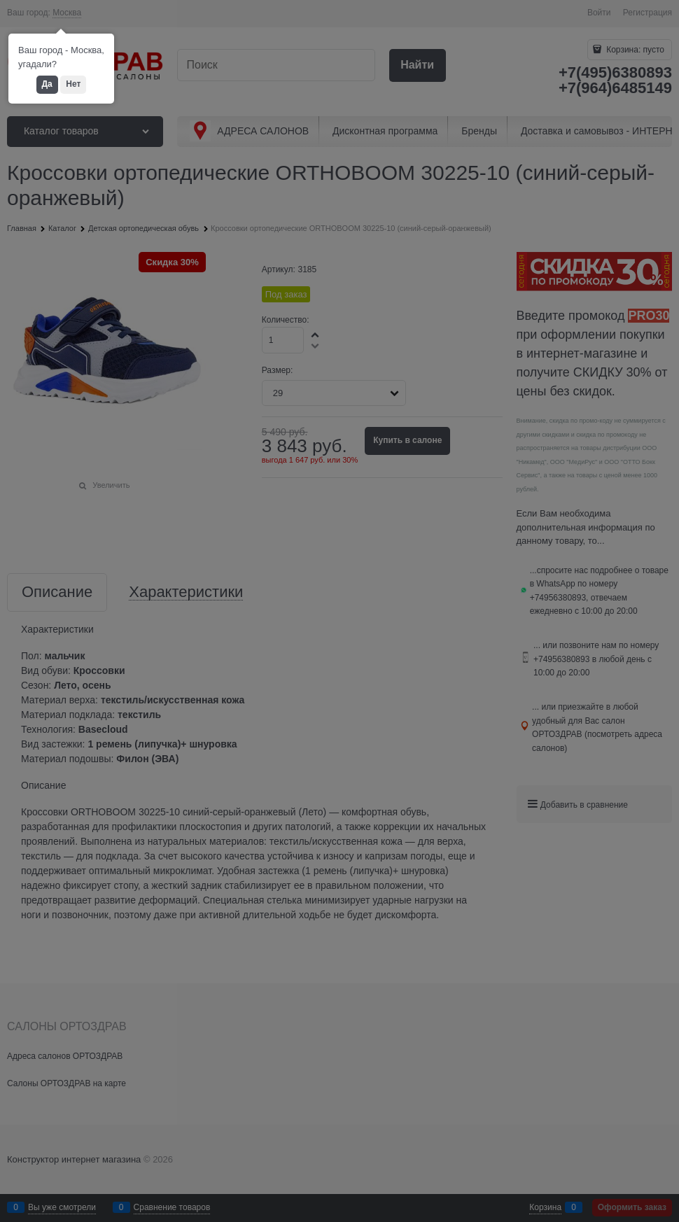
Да (47, 84)
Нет (73, 84)
